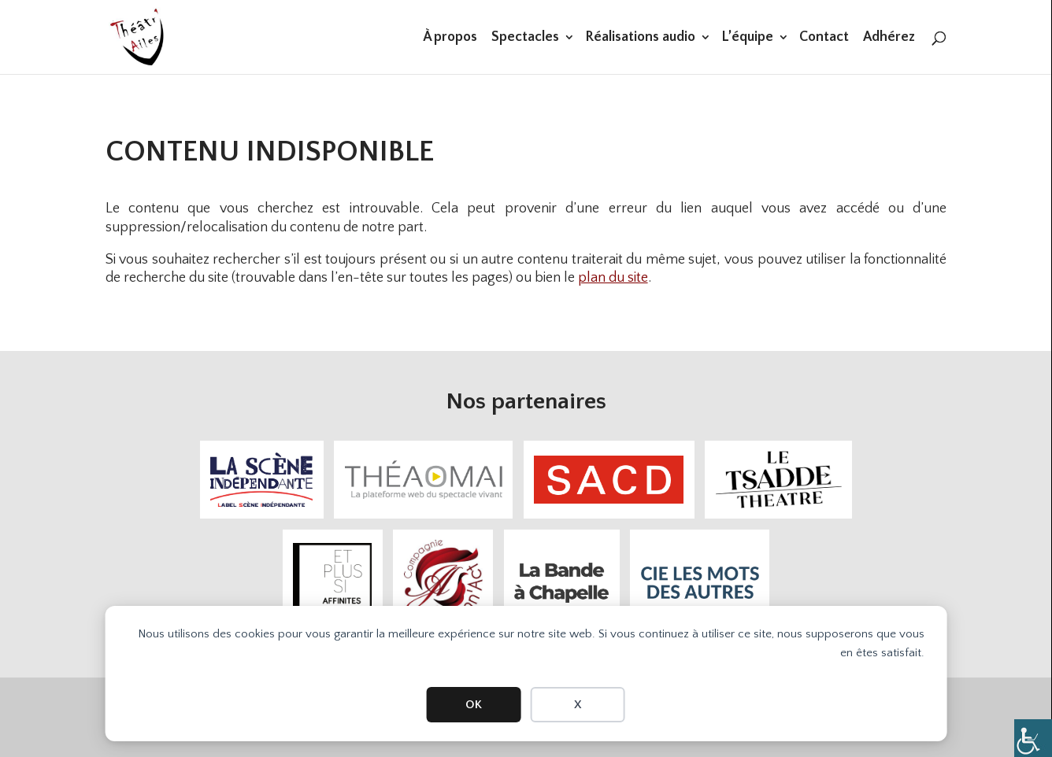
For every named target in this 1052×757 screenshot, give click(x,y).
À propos (450, 38)
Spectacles (525, 38)
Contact (824, 38)
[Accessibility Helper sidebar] (1033, 738)
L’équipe (747, 38)
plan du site (613, 278)
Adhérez (889, 38)
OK (473, 704)
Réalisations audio (640, 38)
